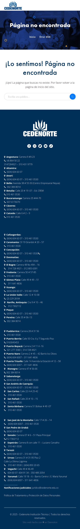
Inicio (32, 37)
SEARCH (73, 97)
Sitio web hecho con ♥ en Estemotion (40, 522)
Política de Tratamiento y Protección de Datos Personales (32, 495)
